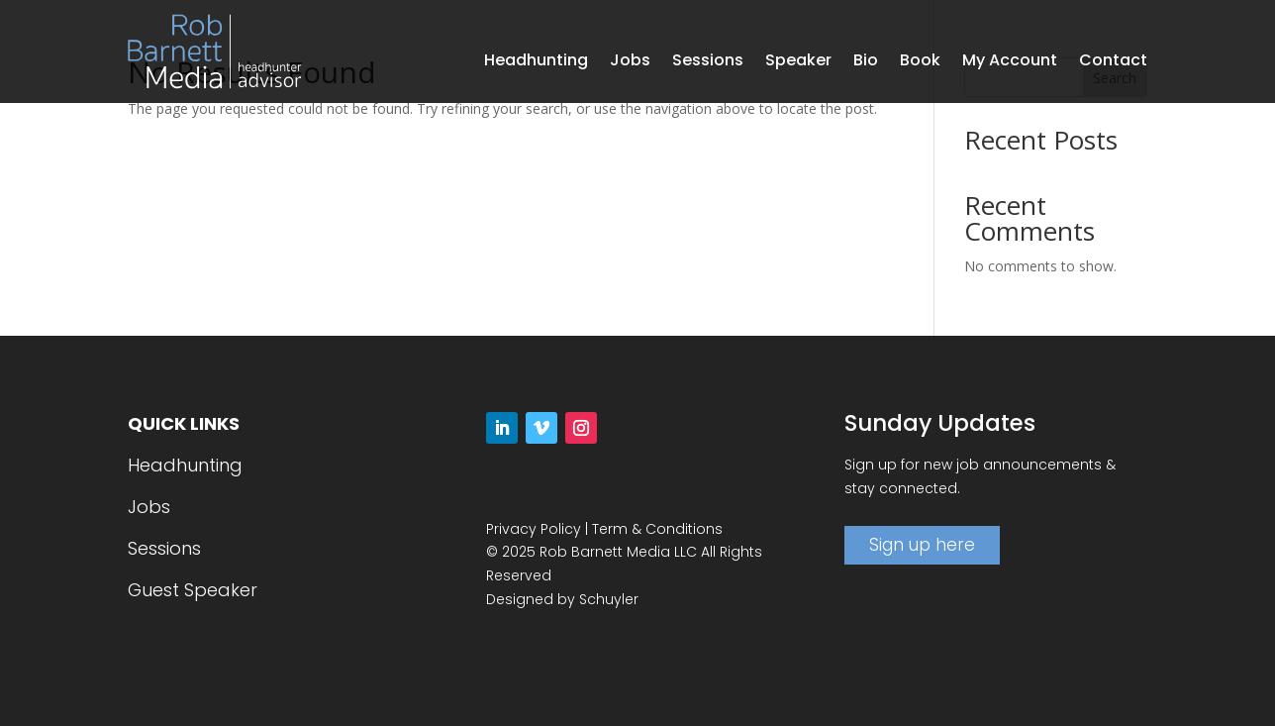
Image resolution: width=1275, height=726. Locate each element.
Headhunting (536, 62)
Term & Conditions (657, 529)
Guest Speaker (192, 589)
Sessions (707, 62)
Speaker (798, 62)
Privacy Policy (533, 529)
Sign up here (922, 545)
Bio (865, 62)
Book (920, 62)
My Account (1009, 62)
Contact (1113, 62)
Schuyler (608, 599)
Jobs (630, 62)
